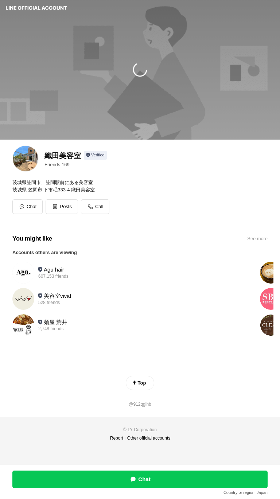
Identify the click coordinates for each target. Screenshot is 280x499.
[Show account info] (95, 155)
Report (116, 438)
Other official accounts (149, 438)
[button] (62, 206)
